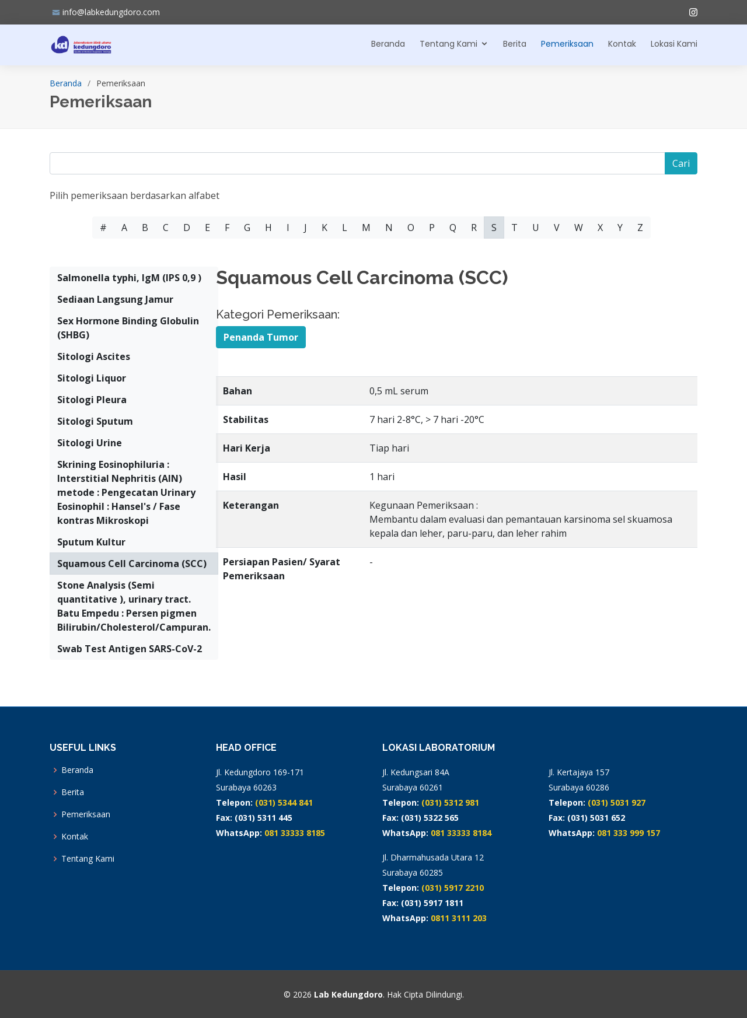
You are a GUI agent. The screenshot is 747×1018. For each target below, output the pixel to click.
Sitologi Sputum (95, 421)
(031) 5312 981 (450, 802)
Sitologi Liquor (91, 378)
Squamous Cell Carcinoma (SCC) (132, 563)
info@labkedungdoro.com (111, 12)
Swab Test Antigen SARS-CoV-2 (129, 648)
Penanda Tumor (261, 337)
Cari (681, 163)
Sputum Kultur (91, 542)
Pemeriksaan (567, 44)
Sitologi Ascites (93, 356)
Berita (514, 44)
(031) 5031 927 (616, 802)
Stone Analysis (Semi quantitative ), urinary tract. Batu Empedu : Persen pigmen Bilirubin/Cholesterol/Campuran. (134, 606)
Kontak (622, 44)
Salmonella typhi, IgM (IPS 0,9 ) (129, 277)
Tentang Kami (448, 44)
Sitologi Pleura (92, 399)
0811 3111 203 (459, 917)
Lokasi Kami (674, 44)
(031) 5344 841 (284, 802)
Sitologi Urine (89, 442)
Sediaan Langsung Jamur (115, 299)
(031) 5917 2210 (452, 887)
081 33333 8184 (461, 832)
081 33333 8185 (294, 832)
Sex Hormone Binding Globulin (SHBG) (128, 327)
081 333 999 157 (628, 832)
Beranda (388, 44)
